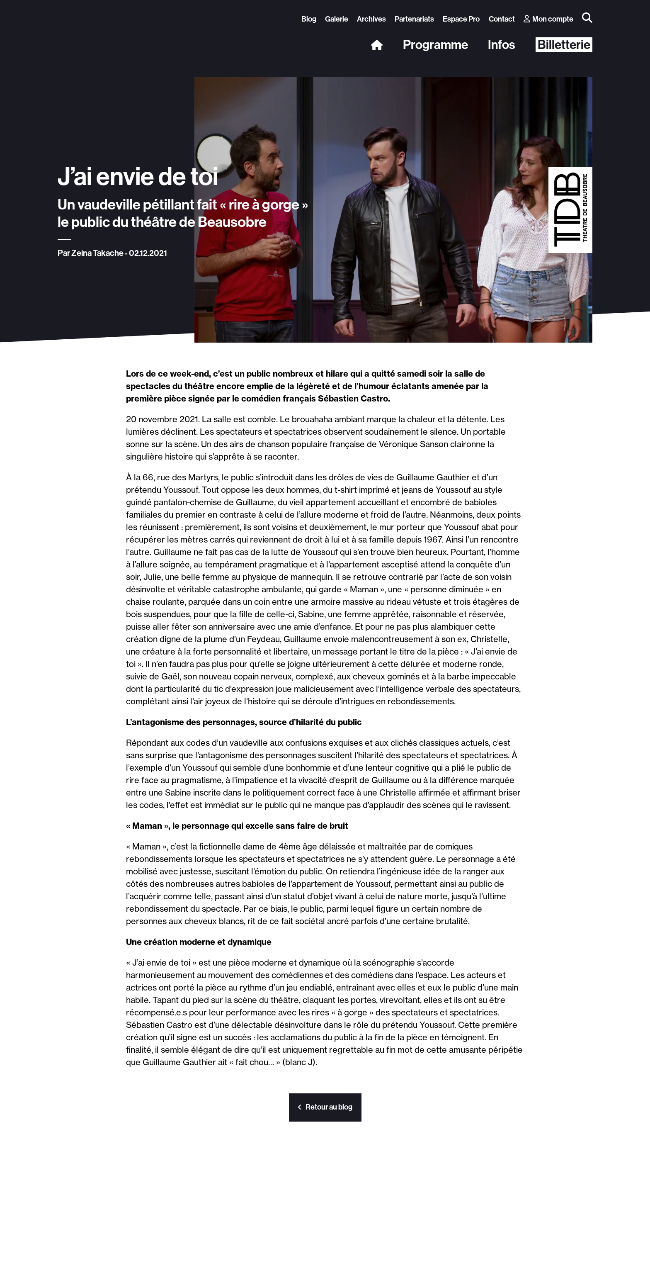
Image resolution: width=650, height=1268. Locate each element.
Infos (501, 45)
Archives (371, 19)
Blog (308, 19)
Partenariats (414, 19)
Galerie (336, 19)
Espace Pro (461, 19)
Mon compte (548, 19)
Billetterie (564, 44)
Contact (502, 19)
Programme (435, 45)
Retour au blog (325, 1107)
